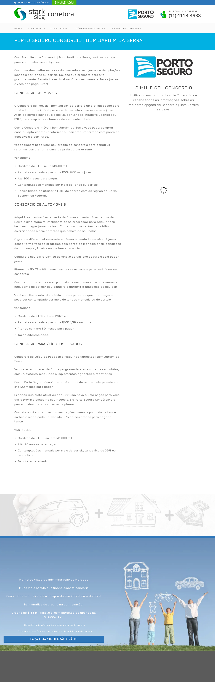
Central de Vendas (125, 28)
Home (18, 28)
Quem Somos (36, 28)
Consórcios (60, 28)
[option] (67, 181)
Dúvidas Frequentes (90, 28)
